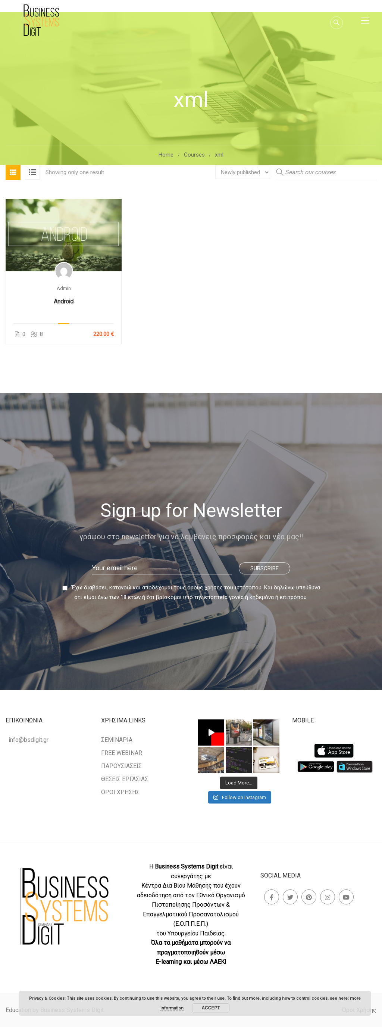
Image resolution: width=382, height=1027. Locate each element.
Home (166, 154)
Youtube (346, 897)
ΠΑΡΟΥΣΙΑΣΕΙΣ (121, 766)
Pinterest (309, 897)
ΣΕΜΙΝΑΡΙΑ (116, 739)
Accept (210, 1008)
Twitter (290, 897)
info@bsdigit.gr (28, 739)
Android (63, 301)
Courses (194, 154)
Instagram (327, 897)
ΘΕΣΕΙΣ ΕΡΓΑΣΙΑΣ (124, 779)
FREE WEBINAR (121, 752)
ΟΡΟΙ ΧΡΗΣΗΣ (120, 792)
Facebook (271, 897)
